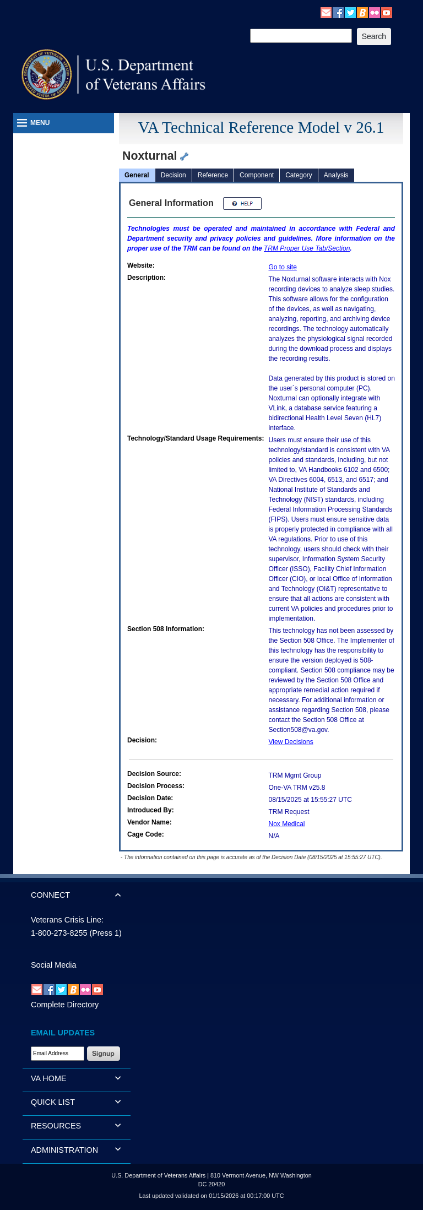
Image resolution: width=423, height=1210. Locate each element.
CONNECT (50, 895)
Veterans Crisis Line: (67, 919)
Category (298, 175)
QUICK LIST (53, 1102)
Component (257, 175)
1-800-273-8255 (59, 933)
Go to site (283, 267)
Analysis (336, 175)
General (136, 175)
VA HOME (49, 1078)
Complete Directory (65, 1004)
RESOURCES (56, 1125)
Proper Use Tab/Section (307, 248)
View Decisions (291, 742)
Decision (173, 175)
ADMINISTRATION (64, 1150)
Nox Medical (287, 824)
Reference (213, 175)
